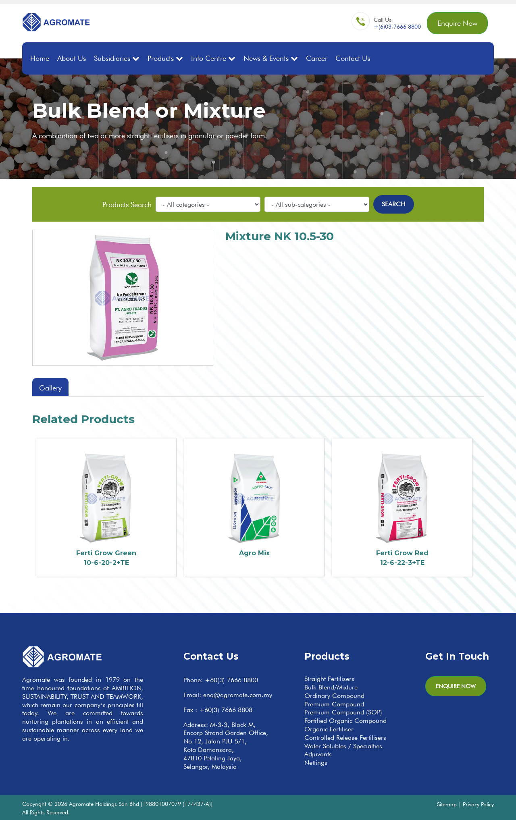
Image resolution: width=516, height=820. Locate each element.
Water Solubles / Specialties (343, 746)
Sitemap (447, 804)
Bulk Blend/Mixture (331, 687)
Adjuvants (318, 754)
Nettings (315, 762)
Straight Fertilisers (329, 679)
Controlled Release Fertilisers (345, 737)
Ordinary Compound (334, 696)
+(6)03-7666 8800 (397, 26)
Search (394, 204)
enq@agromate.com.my (237, 695)
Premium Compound (334, 704)
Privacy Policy (478, 804)
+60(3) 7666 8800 (231, 680)
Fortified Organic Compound (345, 721)
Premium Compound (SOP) (343, 712)
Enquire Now (457, 23)
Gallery (50, 388)
